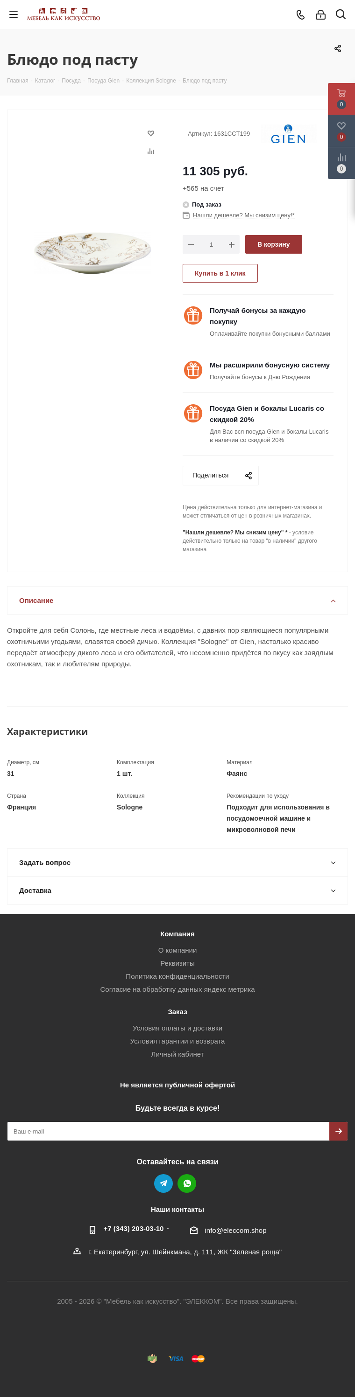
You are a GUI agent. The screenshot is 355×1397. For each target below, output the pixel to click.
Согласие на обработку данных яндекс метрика (177, 989)
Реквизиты (177, 963)
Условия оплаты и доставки (177, 1028)
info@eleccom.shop (236, 1230)
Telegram (163, 1183)
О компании (177, 950)
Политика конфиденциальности (177, 976)
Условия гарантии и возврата (177, 1041)
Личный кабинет (177, 1054)
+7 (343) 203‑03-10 (134, 1228)
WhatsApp (187, 1183)
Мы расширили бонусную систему (270, 365)
